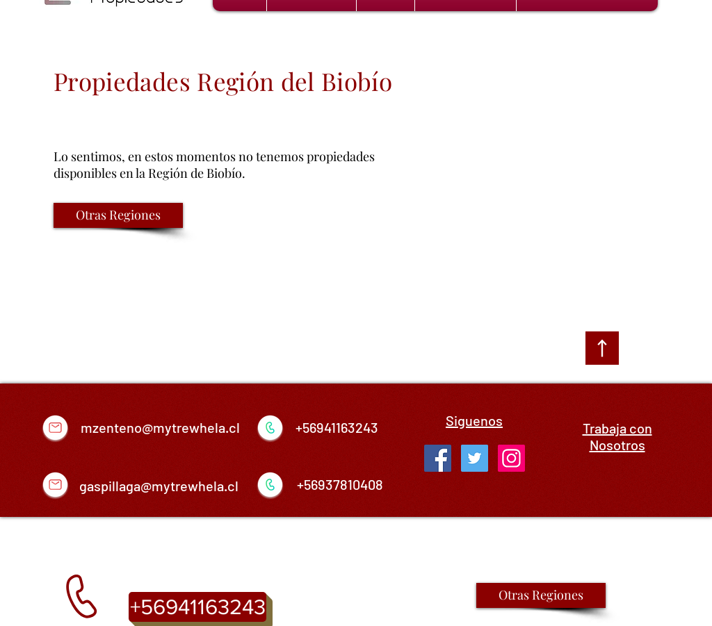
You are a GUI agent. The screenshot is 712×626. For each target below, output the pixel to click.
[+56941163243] (197, 607)
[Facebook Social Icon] (437, 458)
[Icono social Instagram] (511, 458)
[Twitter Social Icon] (474, 458)
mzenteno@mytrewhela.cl (160, 427)
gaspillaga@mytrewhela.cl (158, 485)
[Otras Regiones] (118, 215)
